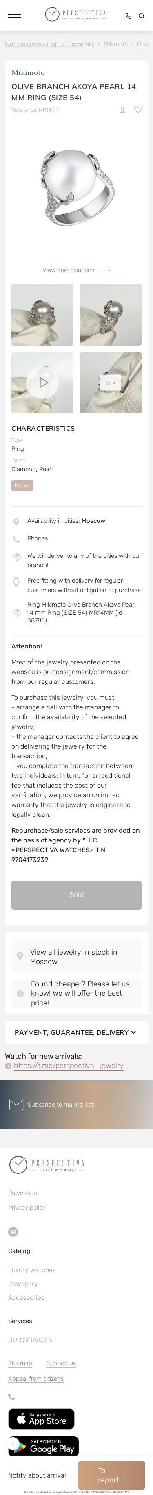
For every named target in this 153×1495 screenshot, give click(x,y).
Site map (20, 1363)
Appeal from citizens (36, 1378)
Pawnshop (22, 1193)
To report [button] (108, 1475)
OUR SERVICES (30, 1340)
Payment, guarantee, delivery (76, 1032)
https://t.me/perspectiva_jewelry (69, 1065)
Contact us (61, 1363)
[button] (14, 16)
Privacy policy (27, 1207)
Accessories (26, 1297)
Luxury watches (32, 1270)
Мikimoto (28, 72)
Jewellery (23, 1284)
